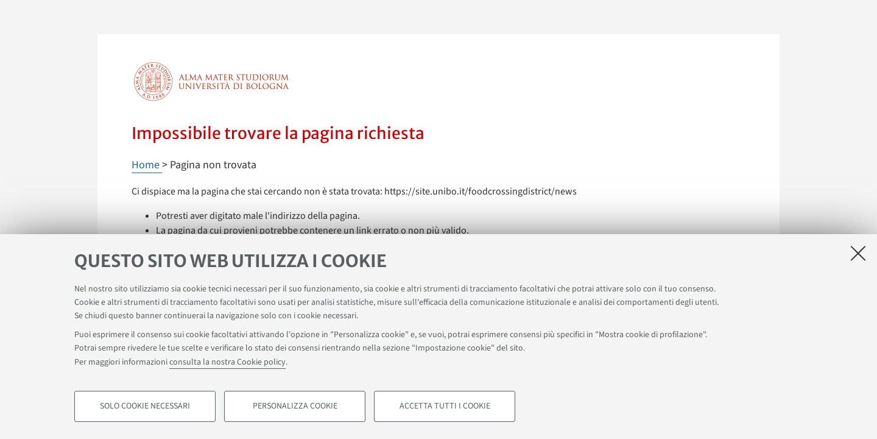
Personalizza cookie (295, 406)
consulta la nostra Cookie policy (227, 362)
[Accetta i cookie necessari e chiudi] (858, 253)
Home (147, 165)
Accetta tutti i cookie (445, 406)
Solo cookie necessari (145, 406)
